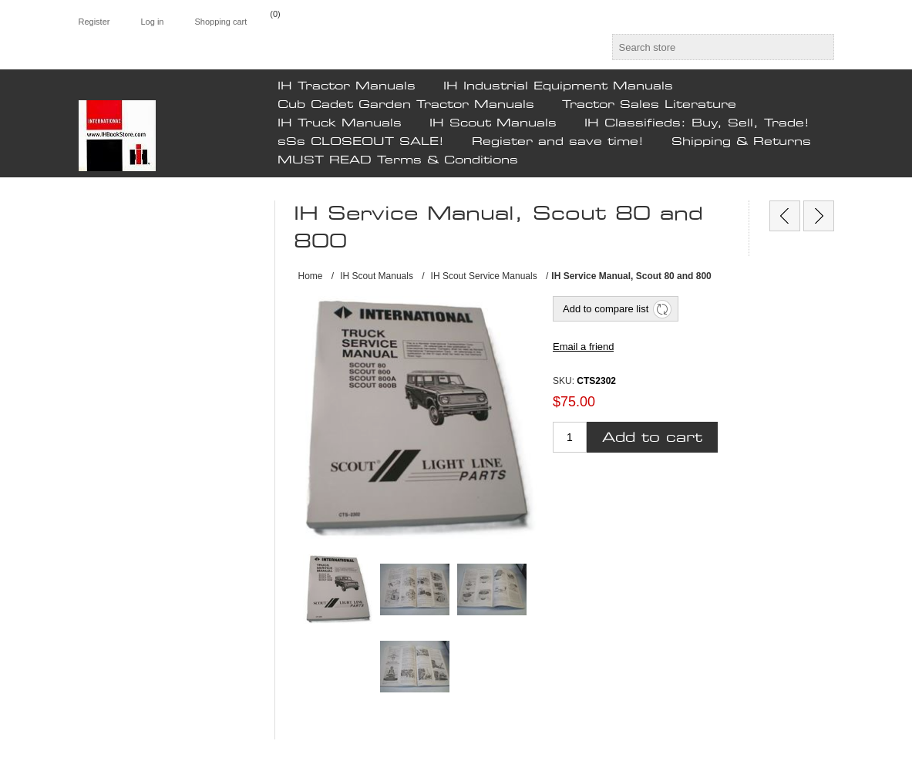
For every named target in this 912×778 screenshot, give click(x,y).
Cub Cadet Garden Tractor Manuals (406, 104)
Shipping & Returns (741, 141)
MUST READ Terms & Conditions (398, 160)
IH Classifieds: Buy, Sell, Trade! (696, 123)
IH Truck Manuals (340, 123)
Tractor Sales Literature (649, 104)
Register (94, 21)
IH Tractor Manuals (347, 86)
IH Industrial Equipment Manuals (558, 86)
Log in (151, 21)
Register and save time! (558, 141)
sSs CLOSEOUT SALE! (361, 141)
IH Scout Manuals (493, 123)
